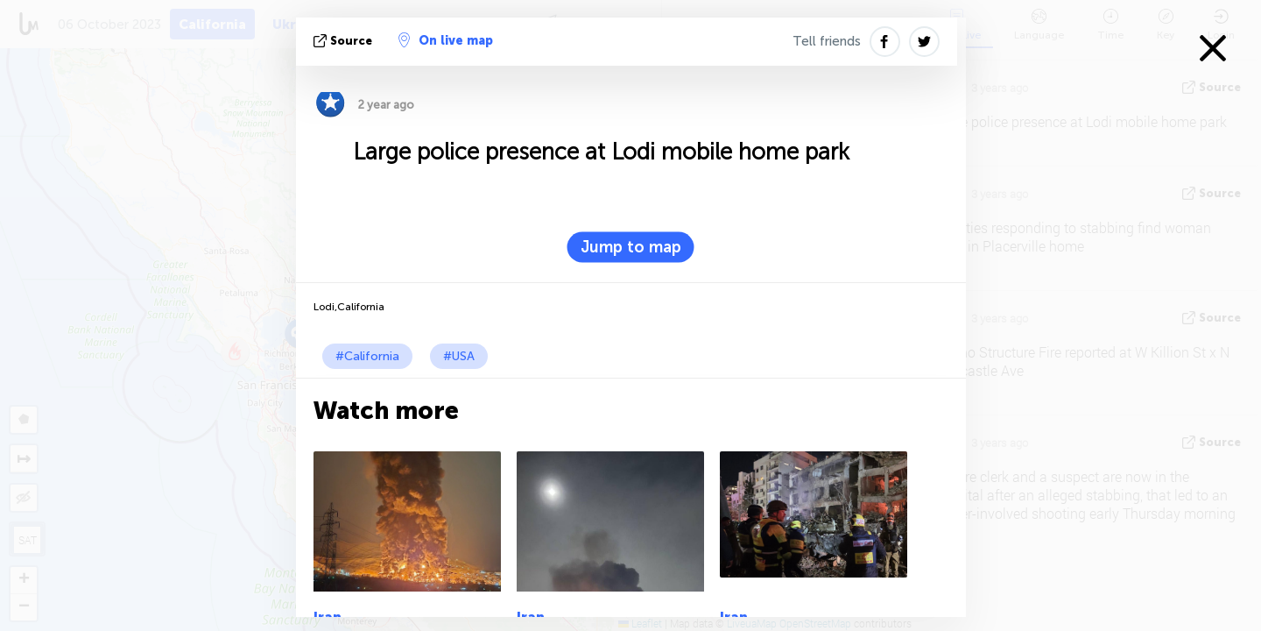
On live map (445, 40)
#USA (459, 356)
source (344, 40)
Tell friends (827, 41)
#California (367, 356)
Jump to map (631, 247)
